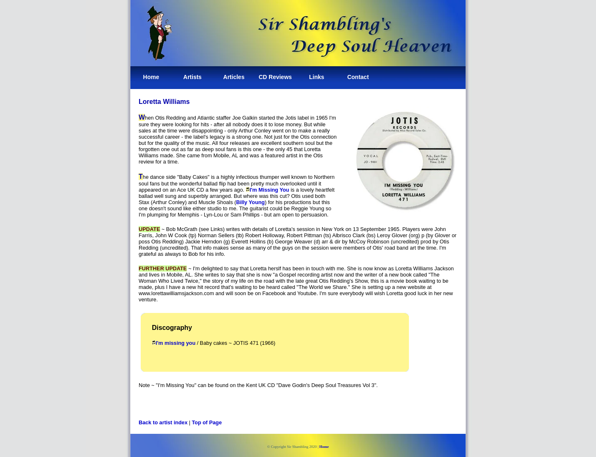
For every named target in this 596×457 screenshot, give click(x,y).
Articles (233, 77)
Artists (192, 77)
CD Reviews (275, 77)
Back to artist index (163, 422)
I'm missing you (173, 343)
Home (151, 77)
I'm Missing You (269, 190)
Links (316, 77)
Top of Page (207, 422)
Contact (358, 77)
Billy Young (250, 202)
